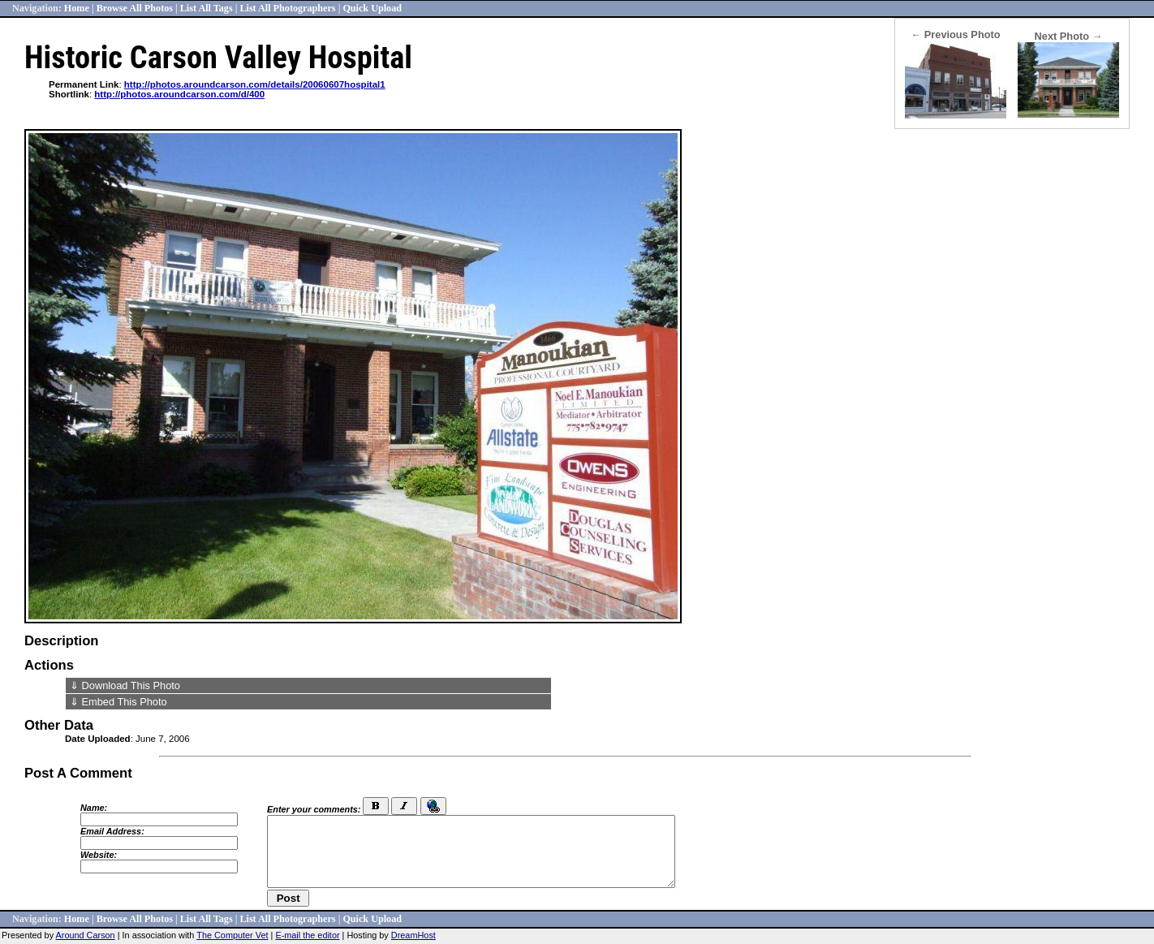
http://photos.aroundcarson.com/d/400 (179, 94)
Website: (98, 855)
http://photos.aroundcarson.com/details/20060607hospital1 (254, 84)
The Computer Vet (232, 935)
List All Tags (206, 8)
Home (76, 8)
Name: (93, 808)
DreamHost (413, 935)
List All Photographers (287, 8)
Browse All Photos (135, 8)
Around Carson (85, 935)
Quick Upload (372, 8)
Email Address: (112, 831)
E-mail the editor (307, 935)
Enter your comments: (313, 809)
